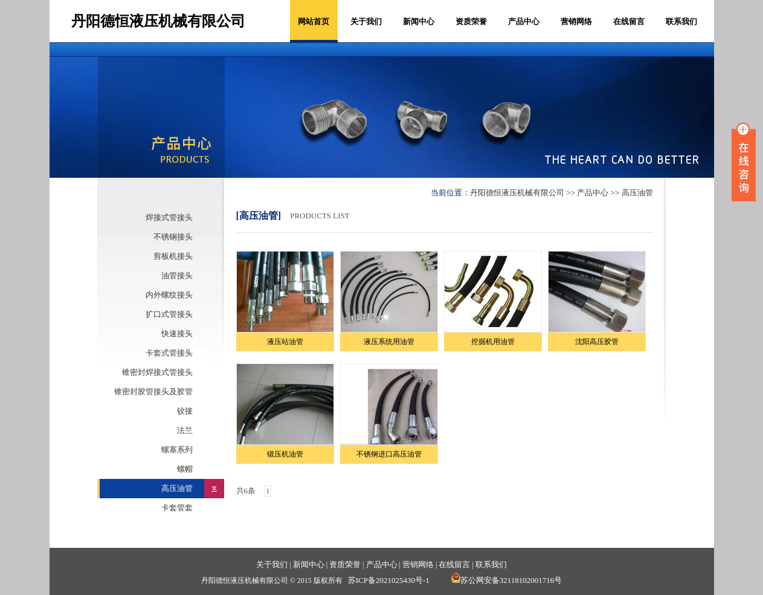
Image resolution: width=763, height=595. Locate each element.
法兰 (185, 430)
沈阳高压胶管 (597, 341)
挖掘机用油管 (493, 341)
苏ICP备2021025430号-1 (389, 580)
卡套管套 (177, 507)
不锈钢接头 (173, 236)
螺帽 (185, 468)
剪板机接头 (173, 256)
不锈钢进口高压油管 (389, 454)
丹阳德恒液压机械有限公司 (517, 192)
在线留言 (629, 21)
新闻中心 (418, 21)
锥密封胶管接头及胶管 (153, 391)
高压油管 (177, 488)
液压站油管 (285, 341)
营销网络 (576, 21)
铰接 (185, 410)
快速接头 (177, 333)
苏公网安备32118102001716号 (506, 580)
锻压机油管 (285, 454)
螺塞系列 (177, 449)
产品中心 (523, 21)
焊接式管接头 (169, 217)
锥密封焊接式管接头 (157, 372)
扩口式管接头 (169, 314)
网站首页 (313, 21)
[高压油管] (259, 215)
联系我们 (681, 21)
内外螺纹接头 (169, 294)
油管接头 (177, 275)
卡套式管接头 (169, 352)
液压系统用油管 (389, 341)
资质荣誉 (471, 21)
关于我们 (366, 21)
